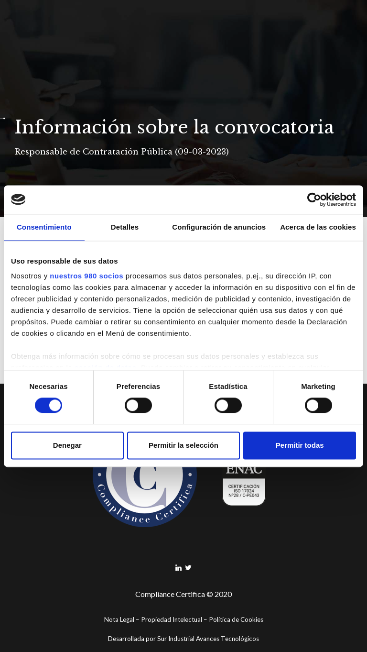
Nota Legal (119, 619)
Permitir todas (300, 445)
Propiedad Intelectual (171, 619)
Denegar (67, 445)
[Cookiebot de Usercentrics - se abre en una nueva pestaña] (314, 199)
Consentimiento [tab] (44, 227)
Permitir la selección (183, 445)
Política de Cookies (236, 619)
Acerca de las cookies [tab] (318, 227)
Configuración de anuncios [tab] (219, 227)
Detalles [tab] (125, 227)
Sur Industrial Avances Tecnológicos (208, 638)
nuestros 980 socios (86, 276)
